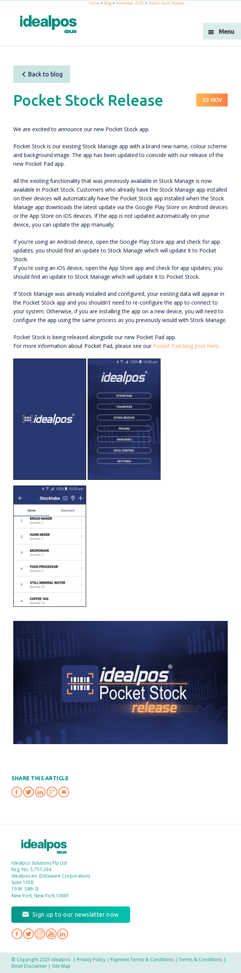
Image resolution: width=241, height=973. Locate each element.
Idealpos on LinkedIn (62, 934)
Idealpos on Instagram (40, 934)
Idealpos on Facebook (17, 934)
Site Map (61, 966)
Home (94, 3)
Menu (226, 31)
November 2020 (130, 3)
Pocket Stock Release (166, 3)
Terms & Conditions (200, 959)
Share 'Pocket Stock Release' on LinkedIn (40, 792)
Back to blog (42, 74)
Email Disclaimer (29, 966)
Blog (107, 3)
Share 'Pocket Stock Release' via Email (63, 792)
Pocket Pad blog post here (185, 345)
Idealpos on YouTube (51, 934)
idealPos (48, 24)
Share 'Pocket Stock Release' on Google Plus (52, 792)
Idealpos (44, 846)
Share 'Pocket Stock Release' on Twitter (28, 792)
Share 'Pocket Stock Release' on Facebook (16, 792)
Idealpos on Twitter (28, 934)
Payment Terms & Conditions (142, 959)
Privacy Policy (91, 959)
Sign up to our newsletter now (75, 914)
